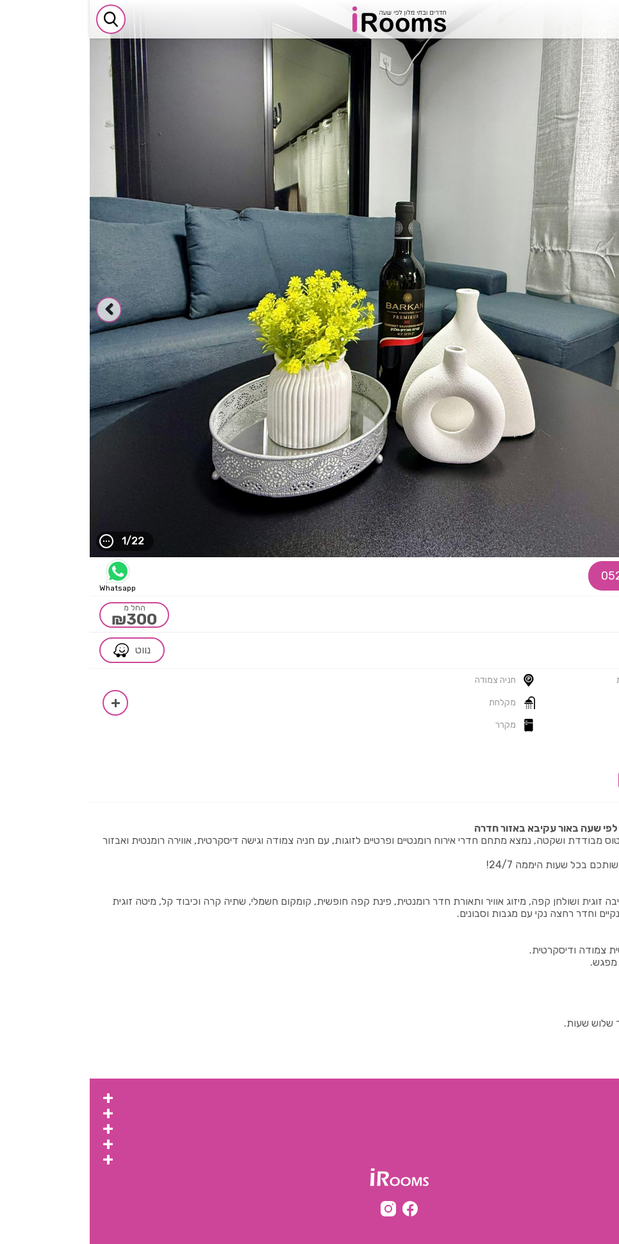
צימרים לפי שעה (569, 1099)
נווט (42, 650)
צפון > (577, 650)
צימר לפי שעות (572, 1145)
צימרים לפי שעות (567, 1114)
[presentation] (600, 310)
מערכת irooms (568, 1160)
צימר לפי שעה (573, 1129)
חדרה (550, 650)
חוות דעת (581, 756)
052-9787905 (558, 576)
